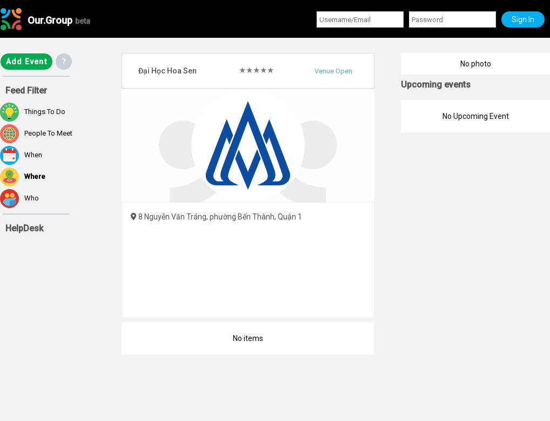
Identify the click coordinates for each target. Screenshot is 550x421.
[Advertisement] (54, 358)
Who (19, 198)
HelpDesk (24, 228)
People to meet (36, 133)
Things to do (32, 112)
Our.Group (59, 20)
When (21, 155)
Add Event (26, 61)
